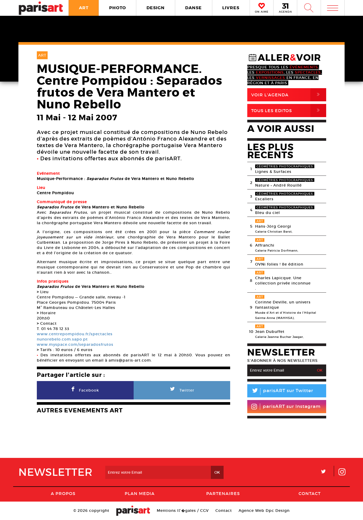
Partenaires (223, 493)
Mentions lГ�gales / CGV (183, 510)
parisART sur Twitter (280, 391)
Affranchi (264, 245)
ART (84, 8)
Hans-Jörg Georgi (273, 226)
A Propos (63, 493)
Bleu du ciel (267, 212)
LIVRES (230, 8)
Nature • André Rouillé (278, 185)
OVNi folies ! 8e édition (279, 264)
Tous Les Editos (288, 110)
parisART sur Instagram (286, 406)
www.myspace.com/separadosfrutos (75, 344)
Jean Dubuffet (270, 331)
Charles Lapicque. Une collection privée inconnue (283, 281)
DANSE (193, 8)
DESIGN (156, 8)
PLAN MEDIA (140, 493)
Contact (310, 493)
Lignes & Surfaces (273, 171)
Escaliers (264, 199)
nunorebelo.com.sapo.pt (62, 339)
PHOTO (117, 8)
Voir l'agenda (288, 94)
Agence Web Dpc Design (264, 510)
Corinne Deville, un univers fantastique (283, 305)
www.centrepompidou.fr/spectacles (75, 334)
